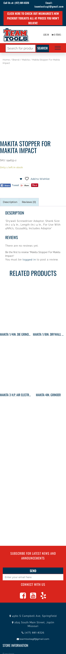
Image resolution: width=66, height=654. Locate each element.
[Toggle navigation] (57, 48)
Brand (15, 59)
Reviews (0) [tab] (29, 202)
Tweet (15, 185)
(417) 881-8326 (22, 3)
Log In (46, 34)
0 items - (56, 34)
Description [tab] (10, 202)
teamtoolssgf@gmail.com (49, 6)
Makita (26, 59)
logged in (29, 259)
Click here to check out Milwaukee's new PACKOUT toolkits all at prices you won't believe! (33, 18)
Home (6, 59)
